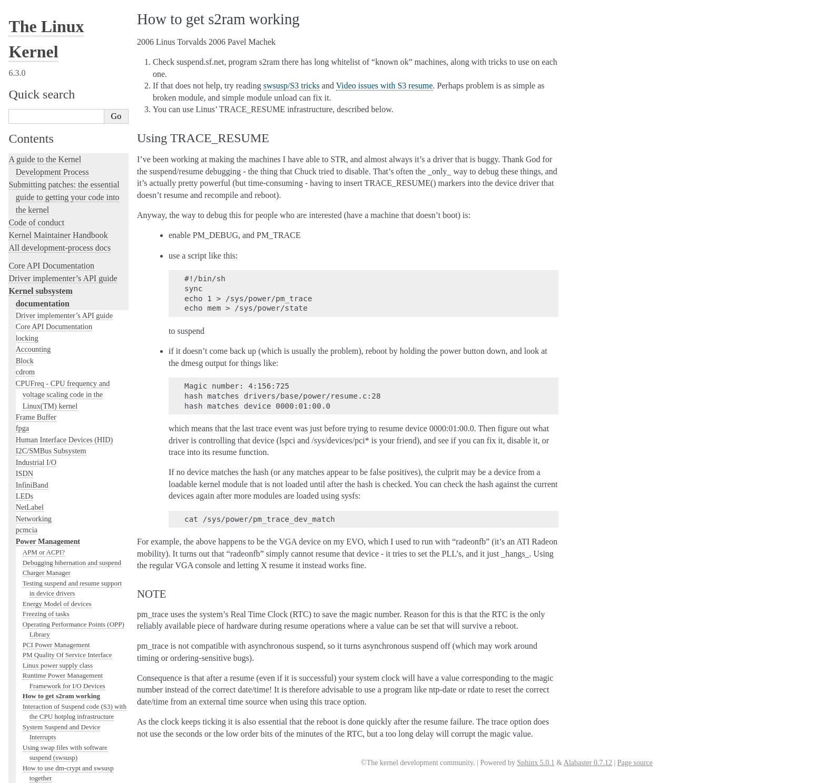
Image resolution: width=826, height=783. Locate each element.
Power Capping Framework (61, 158)
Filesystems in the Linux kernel (63, 397)
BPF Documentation (46, 432)
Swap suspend (42, 107)
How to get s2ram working (61, 14)
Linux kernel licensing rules (55, 552)
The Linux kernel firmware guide (64, 777)
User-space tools (36, 734)
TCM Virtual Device (47, 251)
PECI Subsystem (41, 522)
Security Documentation (52, 364)
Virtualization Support (49, 307)
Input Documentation (48, 318)
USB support (35, 443)
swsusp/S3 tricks (45, 128)
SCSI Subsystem (41, 465)
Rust (16, 665)
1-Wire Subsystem (43, 285)
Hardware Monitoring (49, 330)
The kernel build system (49, 709)
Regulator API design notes (60, 199)
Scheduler (31, 499)
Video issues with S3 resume (62, 117)
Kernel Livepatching (43, 653)
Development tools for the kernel (64, 590)
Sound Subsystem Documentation (67, 375)
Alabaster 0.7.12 (588, 763)
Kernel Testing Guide (44, 602)
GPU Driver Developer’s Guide (63, 341)
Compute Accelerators (49, 353)
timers (25, 262)
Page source (635, 763)
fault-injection (32, 640)
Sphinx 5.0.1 (535, 763)
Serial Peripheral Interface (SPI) (64, 274)
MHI (23, 511)
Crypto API (33, 386)
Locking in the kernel (44, 534)
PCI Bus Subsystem (46, 454)
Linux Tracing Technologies (55, 627)
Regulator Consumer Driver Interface (74, 189)
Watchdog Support (44, 296)
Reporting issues (36, 721)
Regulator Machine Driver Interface (72, 210)
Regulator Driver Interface (59, 240)
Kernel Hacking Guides (48, 615)
